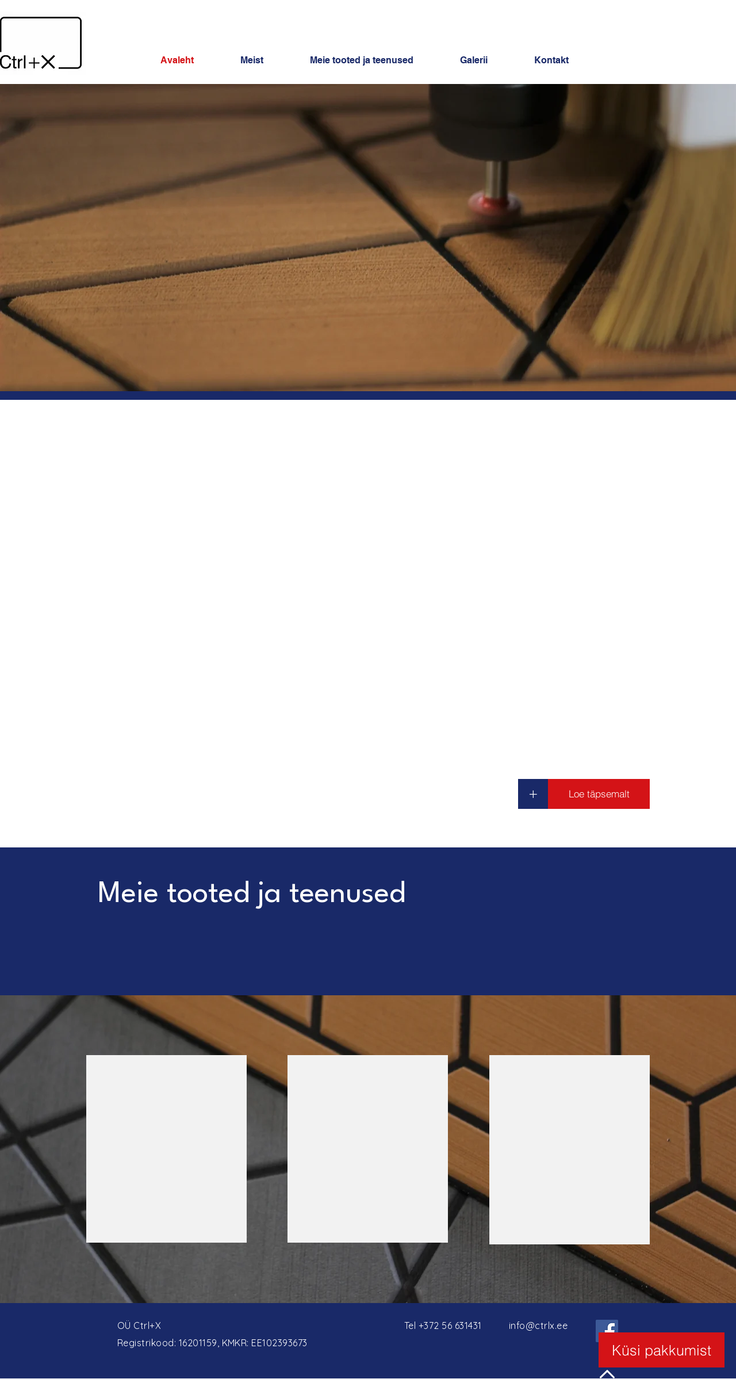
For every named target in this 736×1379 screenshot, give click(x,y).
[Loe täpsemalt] (599, 794)
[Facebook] (607, 1331)
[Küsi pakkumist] (661, 1349)
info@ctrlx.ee (538, 1325)
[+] (533, 794)
